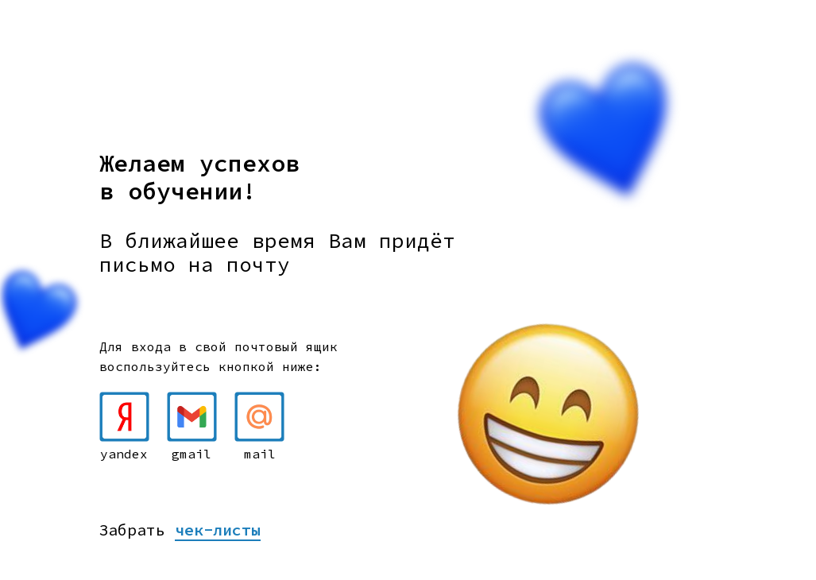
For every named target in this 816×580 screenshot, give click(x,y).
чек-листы (218, 529)
